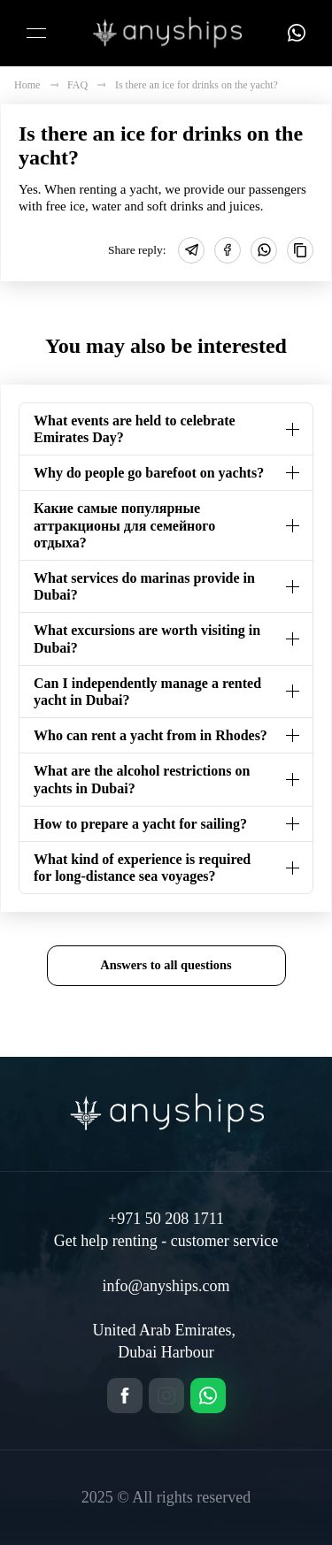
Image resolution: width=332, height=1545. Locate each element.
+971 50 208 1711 (166, 1219)
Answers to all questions (165, 965)
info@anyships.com (165, 1286)
